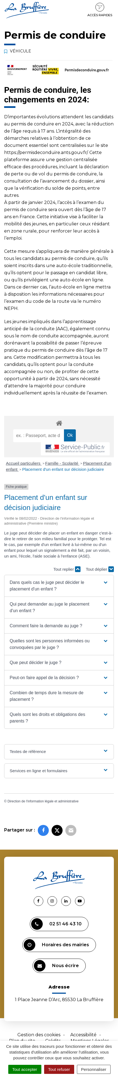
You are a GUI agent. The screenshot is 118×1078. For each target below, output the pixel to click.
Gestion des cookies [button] (38, 1034)
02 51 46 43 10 (56, 924)
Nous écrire (56, 965)
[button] (59, 586)
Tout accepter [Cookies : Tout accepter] (24, 1069)
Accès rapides (99, 10)
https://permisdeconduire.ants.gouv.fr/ (45, 152)
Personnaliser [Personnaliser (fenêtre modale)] (93, 1069)
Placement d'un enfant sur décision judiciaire (63, 469)
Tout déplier (100, 569)
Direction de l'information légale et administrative (43, 801)
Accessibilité (83, 1034)
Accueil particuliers (24, 463)
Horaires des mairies (56, 945)
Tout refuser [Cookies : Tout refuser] (59, 1069)
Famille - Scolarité (62, 463)
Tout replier (67, 569)
